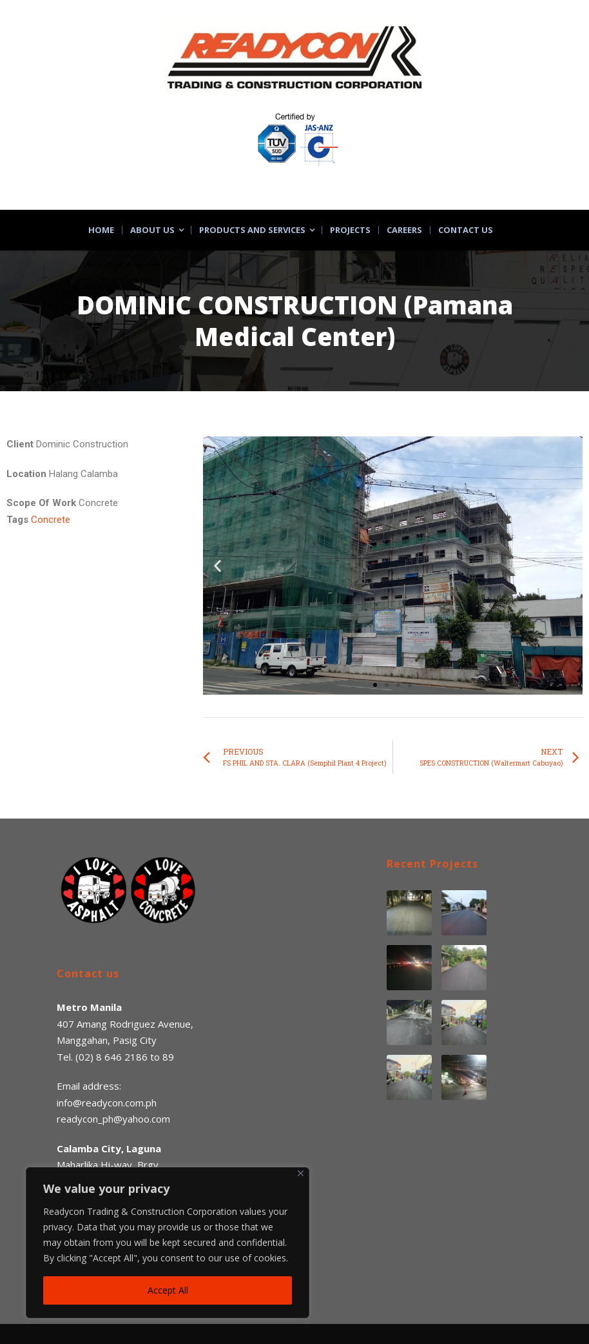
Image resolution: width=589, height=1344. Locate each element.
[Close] (301, 1173)
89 (168, 1056)
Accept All (168, 1290)
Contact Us (465, 230)
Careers (404, 230)
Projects (350, 230)
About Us (152, 230)
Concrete (50, 519)
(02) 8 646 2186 (111, 1056)
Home (101, 230)
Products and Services (252, 230)
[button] (375, 685)
